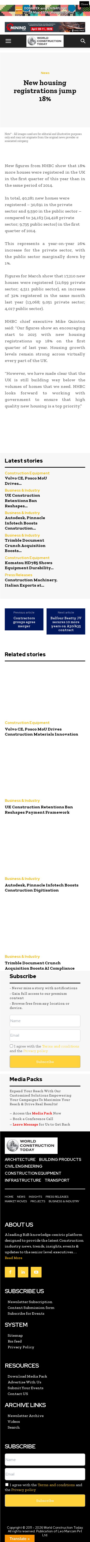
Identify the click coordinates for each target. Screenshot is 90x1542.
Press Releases (18, 575)
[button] (8, 41)
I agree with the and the (44, 1048)
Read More (13, 1258)
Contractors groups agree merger (24, 622)
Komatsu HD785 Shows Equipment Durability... (29, 565)
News (45, 72)
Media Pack (42, 1113)
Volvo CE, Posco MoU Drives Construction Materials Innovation (41, 731)
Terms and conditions (60, 1046)
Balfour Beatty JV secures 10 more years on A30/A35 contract (66, 624)
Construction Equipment (27, 473)
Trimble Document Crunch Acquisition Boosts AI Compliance (40, 965)
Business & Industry (22, 490)
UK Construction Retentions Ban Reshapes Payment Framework (39, 809)
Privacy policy (35, 1050)
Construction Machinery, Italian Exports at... (31, 582)
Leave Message (26, 1124)
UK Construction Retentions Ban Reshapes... (22, 500)
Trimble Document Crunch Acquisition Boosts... (25, 545)
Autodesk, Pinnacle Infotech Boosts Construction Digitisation (41, 887)
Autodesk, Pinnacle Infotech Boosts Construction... (25, 523)
